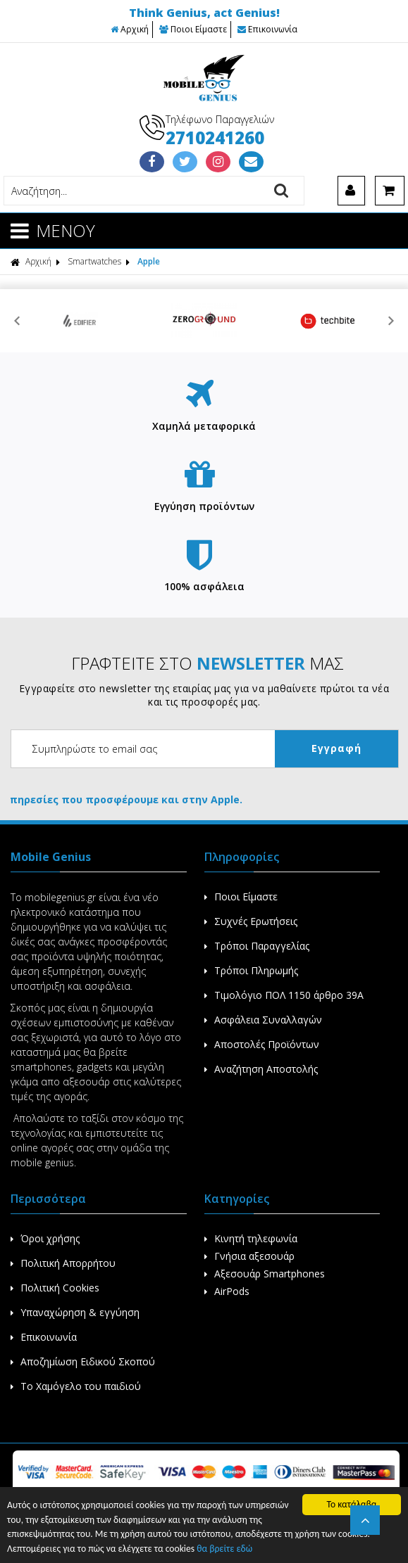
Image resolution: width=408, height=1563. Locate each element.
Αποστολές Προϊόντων (261, 1044)
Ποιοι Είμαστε (193, 29)
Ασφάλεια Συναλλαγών (263, 1019)
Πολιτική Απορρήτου (63, 1263)
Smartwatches (94, 261)
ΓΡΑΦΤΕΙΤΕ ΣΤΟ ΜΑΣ (207, 663)
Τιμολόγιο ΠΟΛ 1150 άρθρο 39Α (284, 995)
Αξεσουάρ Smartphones (264, 1273)
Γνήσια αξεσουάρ (249, 1256)
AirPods (226, 1291)
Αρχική (130, 29)
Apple (148, 261)
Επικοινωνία (267, 29)
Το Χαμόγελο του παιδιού (76, 1386)
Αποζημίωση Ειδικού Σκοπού (83, 1361)
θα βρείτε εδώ (224, 1549)
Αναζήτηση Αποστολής (261, 1069)
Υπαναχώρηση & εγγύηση (75, 1312)
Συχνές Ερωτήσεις (250, 921)
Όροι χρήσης (45, 1238)
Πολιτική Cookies (55, 1287)
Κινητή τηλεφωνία (250, 1238)
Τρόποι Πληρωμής (251, 970)
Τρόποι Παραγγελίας (256, 945)
